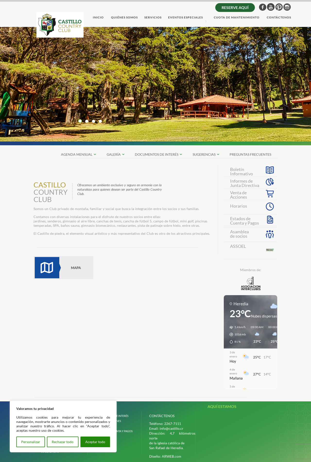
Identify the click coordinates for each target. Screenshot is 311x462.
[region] (63, 426)
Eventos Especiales (185, 17)
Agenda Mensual (76, 154)
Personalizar (30, 442)
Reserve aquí (235, 7)
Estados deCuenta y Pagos (244, 220)
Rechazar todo (62, 442)
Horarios (238, 206)
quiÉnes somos (124, 17)
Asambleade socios (239, 234)
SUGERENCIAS (204, 154)
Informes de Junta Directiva (244, 182)
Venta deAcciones (238, 194)
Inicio (98, 17)
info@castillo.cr (171, 428)
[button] (236, 334)
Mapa (63, 267)
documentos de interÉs (156, 154)
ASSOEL (238, 246)
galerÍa (114, 154)
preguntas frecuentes (250, 154)
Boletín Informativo (241, 171)
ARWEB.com (171, 456)
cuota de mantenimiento (236, 17)
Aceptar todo (95, 442)
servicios (153, 17)
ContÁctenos (279, 17)
